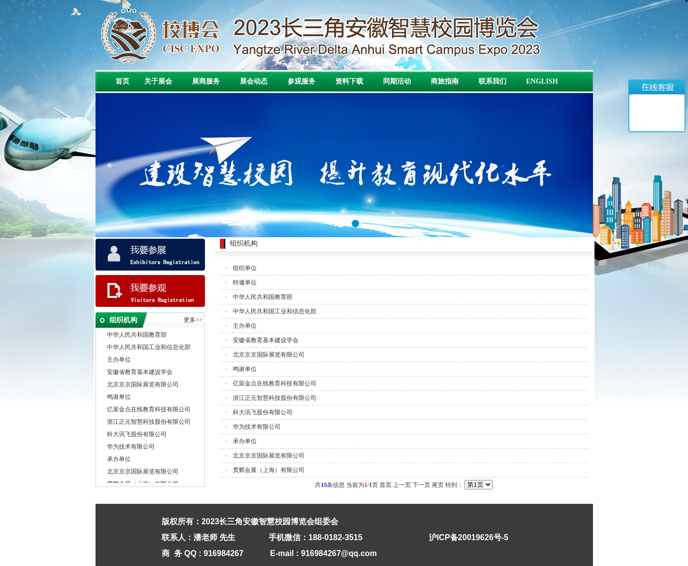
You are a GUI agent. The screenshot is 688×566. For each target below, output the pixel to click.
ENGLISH (542, 81)
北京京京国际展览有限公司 (143, 384)
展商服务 (206, 81)
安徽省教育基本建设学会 (140, 372)
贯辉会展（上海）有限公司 (268, 470)
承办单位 (119, 459)
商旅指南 (445, 81)
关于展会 (158, 81)
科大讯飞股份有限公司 (137, 434)
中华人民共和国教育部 (137, 335)
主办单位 (119, 360)
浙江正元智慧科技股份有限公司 (149, 422)
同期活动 (397, 81)
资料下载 (349, 81)
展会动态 (254, 81)
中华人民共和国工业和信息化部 (149, 347)
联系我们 (492, 81)
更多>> (193, 319)
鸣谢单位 (119, 397)
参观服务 (301, 81)
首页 (122, 81)
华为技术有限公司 (131, 447)
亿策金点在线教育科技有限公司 (149, 409)
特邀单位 (245, 282)
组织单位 (245, 268)
